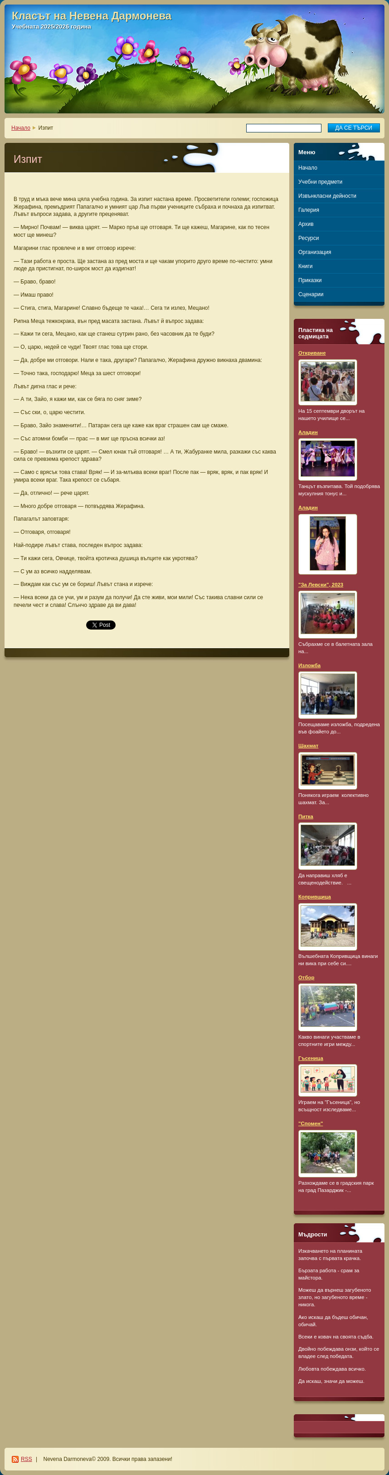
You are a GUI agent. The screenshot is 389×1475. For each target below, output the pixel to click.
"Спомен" (310, 1123)
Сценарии (310, 294)
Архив (306, 224)
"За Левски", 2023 (320, 584)
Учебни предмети (320, 182)
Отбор (306, 977)
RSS (26, 1459)
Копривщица (314, 896)
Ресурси (308, 238)
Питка (305, 816)
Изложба (309, 665)
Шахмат (308, 745)
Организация (314, 252)
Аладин (308, 432)
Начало (20, 128)
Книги (305, 266)
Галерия (308, 210)
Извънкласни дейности (327, 196)
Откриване (312, 353)
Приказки (310, 280)
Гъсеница (310, 1058)
